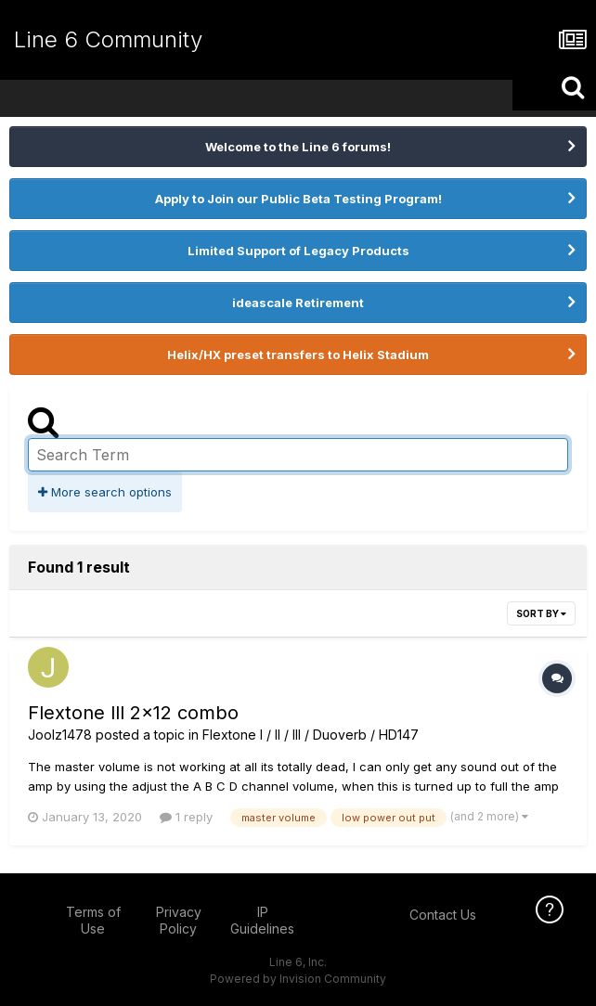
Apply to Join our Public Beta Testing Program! (298, 198)
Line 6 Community (108, 39)
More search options (105, 491)
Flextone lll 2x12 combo (133, 713)
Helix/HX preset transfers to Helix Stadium (298, 354)
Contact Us (442, 914)
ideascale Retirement (298, 302)
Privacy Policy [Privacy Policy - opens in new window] (178, 920)
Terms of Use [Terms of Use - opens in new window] (93, 920)
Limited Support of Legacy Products (298, 250)
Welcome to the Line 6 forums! (298, 146)
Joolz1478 (60, 734)
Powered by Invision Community (298, 979)
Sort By (541, 613)
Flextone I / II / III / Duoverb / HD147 (310, 734)
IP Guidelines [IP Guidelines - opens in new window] (262, 920)
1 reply (186, 816)
